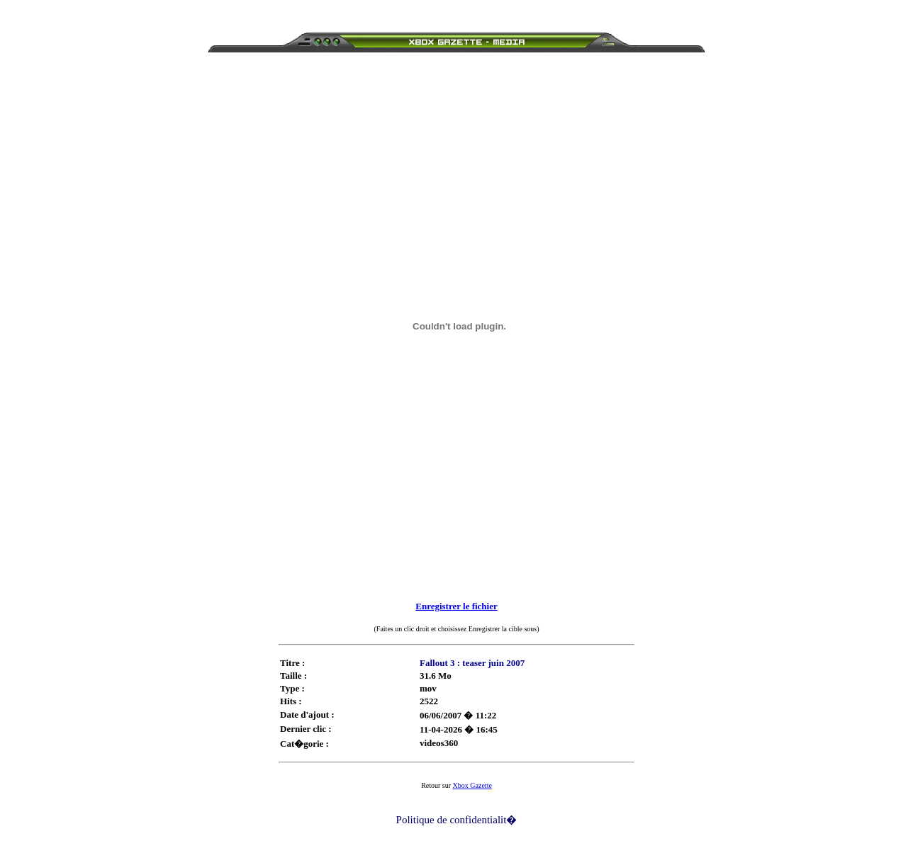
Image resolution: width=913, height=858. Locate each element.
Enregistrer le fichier (456, 606)
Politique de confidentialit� (456, 819)
